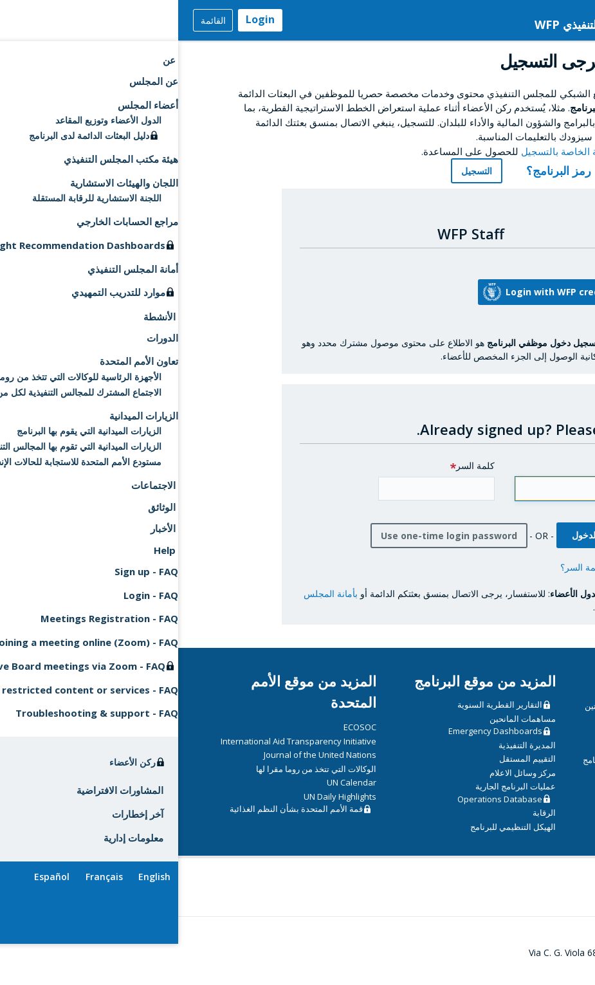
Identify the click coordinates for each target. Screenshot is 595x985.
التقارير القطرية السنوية (321, 715)
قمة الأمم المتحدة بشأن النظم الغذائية (118, 819)
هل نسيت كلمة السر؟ (423, 577)
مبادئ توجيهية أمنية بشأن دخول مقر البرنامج (481, 770)
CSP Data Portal (513, 742)
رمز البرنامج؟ (373, 181)
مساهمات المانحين (344, 728)
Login (82, 19)
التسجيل (298, 181)
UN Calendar (173, 792)
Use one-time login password (271, 545)
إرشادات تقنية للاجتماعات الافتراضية (495, 825)
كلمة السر (297, 476)
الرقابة (366, 823)
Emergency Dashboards (317, 741)
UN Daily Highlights (161, 806)
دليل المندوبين (533, 811)
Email (442, 476)
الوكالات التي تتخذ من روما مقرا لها (138, 778)
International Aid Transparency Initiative (120, 751)
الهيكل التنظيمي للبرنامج (335, 836)
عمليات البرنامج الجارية (337, 796)
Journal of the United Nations (142, 765)
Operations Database (321, 809)
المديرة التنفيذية (349, 754)
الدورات (544, 756)
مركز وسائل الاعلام (344, 782)
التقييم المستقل (349, 769)
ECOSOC (181, 737)
